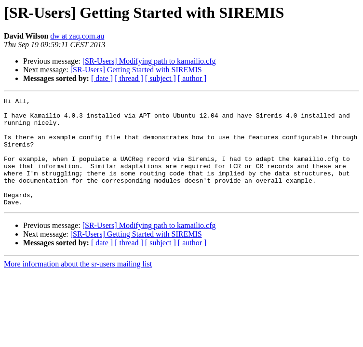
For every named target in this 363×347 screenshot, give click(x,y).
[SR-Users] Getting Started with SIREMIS (136, 70)
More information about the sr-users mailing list (78, 285)
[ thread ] (129, 78)
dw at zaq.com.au (77, 36)
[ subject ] (160, 78)
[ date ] (102, 78)
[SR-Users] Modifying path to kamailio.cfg (149, 61)
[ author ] (192, 78)
